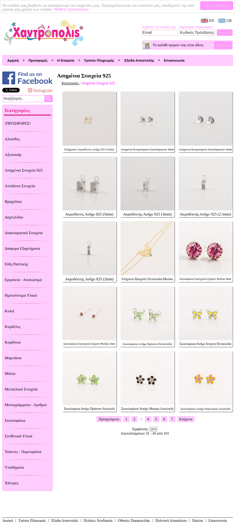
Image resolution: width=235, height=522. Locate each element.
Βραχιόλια (13, 201)
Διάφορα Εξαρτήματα (22, 248)
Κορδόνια (13, 342)
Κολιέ (9, 311)
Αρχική (13, 60)
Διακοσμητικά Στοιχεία (23, 232)
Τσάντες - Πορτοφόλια (23, 451)
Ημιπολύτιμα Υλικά (21, 295)
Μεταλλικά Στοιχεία (21, 389)
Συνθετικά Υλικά (18, 436)
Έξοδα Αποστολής (139, 60)
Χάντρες (12, 483)
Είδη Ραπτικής (16, 264)
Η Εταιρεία (65, 60)
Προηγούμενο (109, 419)
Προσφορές (38, 60)
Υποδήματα (14, 467)
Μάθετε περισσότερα (71, 9)
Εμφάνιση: (140, 429)
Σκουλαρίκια (15, 420)
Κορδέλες (13, 326)
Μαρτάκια (13, 358)
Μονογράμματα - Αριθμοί (26, 404)
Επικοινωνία (174, 60)
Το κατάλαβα (216, 5)
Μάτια (10, 373)
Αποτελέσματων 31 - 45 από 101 (145, 433)
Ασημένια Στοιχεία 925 (24, 170)
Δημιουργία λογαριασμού (196, 27)
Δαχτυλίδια (14, 217)
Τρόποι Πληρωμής (99, 60)
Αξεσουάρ (13, 154)
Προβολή (223, 45)
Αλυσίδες (12, 139)
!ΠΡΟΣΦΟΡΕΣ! (18, 123)
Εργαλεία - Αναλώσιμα (23, 279)
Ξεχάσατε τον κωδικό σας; (159, 27)
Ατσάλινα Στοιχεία (20, 186)
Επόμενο (185, 419)
